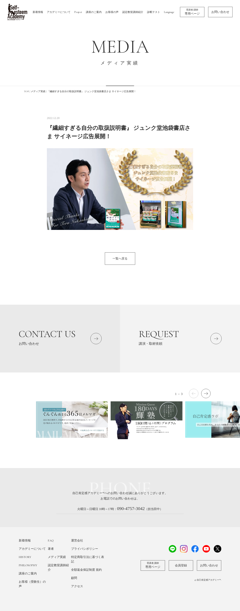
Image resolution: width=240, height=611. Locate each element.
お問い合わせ (220, 12)
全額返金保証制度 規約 (86, 570)
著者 (51, 549)
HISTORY (25, 557)
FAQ (51, 540)
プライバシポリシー (84, 549)
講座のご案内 (94, 12)
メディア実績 (57, 557)
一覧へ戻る (120, 258)
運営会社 (77, 540)
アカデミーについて (58, 12)
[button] (206, 393)
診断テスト (153, 12)
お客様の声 (111, 12)
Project (78, 12)
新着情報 (38, 12)
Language (169, 12)
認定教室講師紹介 (132, 12)
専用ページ (192, 12)
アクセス (77, 586)
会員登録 (181, 565)
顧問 (74, 578)
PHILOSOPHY (28, 565)
